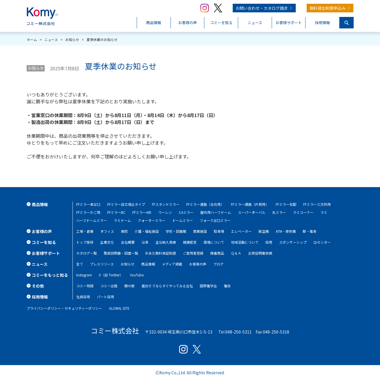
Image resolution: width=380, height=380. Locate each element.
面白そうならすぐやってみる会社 (167, 285)
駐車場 (219, 231)
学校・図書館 (176, 231)
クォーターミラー (151, 220)
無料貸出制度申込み (328, 8)
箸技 (227, 285)
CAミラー (186, 212)
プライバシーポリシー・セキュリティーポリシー (64, 308)
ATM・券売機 (286, 231)
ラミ (323, 212)
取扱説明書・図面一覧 (121, 253)
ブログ (218, 263)
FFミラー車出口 (88, 204)
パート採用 (105, 296)
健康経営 (190, 242)
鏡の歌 (129, 285)
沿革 (145, 242)
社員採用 (83, 296)
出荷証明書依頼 (260, 253)
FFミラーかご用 (88, 212)
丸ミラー (279, 212)
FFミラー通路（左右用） (205, 204)
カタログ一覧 (86, 253)
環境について (213, 242)
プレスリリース (102, 263)
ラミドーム (122, 220)
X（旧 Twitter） (111, 274)
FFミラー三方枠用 (317, 204)
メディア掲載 (172, 263)
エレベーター (241, 231)
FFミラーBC (116, 212)
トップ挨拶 (84, 242)
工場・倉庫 (84, 231)
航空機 (263, 231)
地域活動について (244, 242)
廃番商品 (217, 253)
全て (79, 263)
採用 (268, 242)
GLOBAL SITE (119, 308)
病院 (124, 231)
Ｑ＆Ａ (236, 253)
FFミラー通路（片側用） (250, 204)
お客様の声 (197, 263)
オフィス (107, 231)
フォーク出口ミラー (215, 220)
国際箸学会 (208, 285)
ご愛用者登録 (193, 253)
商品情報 (148, 263)
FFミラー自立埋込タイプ (126, 204)
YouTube (137, 274)
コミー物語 (84, 285)
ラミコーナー (303, 212)
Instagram (84, 274)
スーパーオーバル (251, 212)
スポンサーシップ (293, 242)
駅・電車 (309, 231)
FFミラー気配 (286, 204)
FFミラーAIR (141, 212)
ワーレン (165, 212)
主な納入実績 (165, 242)
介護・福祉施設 (147, 231)
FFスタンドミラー (165, 204)
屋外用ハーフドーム (215, 212)
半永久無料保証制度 (160, 253)
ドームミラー (182, 220)
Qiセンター (322, 242)
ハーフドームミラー (91, 220)
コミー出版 (108, 285)
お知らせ (36, 68)
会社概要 (128, 242)
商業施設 (200, 231)
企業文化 (107, 242)
